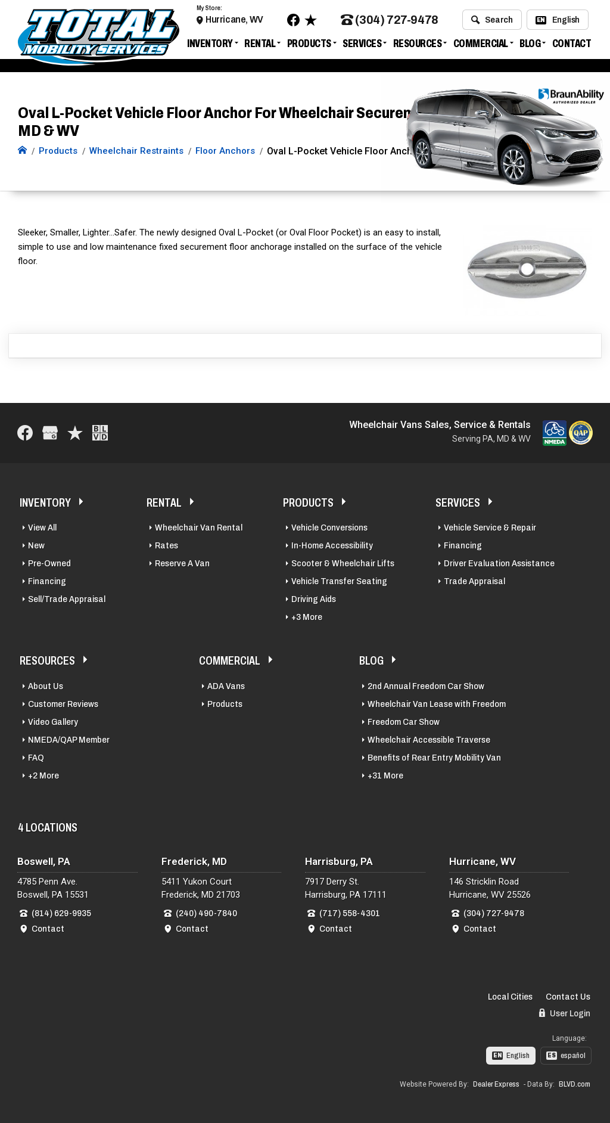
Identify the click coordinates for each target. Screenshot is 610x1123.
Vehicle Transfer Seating (339, 581)
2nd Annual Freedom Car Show (426, 686)
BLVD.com (574, 1084)
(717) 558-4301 (349, 913)
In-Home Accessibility (332, 545)
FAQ (36, 757)
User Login (564, 1013)
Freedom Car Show (404, 722)
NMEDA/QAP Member (69, 739)
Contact (572, 43)
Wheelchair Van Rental (198, 527)
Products (309, 43)
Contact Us (568, 996)
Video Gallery (53, 722)
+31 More (385, 775)
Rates (166, 545)
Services (362, 43)
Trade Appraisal (474, 581)
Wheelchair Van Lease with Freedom (437, 704)
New (36, 545)
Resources (417, 43)
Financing (47, 581)
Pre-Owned (49, 563)
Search (491, 19)
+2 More (43, 775)
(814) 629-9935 (61, 913)
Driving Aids (313, 599)
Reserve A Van (182, 563)
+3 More (306, 617)
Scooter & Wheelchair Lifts (342, 563)
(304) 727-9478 (389, 20)
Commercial (480, 43)
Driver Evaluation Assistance (499, 563)
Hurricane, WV (234, 19)
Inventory (210, 43)
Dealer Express (496, 1084)
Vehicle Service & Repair (490, 527)
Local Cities (510, 996)
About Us (45, 686)
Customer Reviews (63, 704)
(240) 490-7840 (206, 913)
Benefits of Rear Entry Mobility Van (434, 757)
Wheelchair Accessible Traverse (429, 739)
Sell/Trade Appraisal (66, 599)
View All (42, 527)
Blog (529, 43)
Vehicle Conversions (329, 527)
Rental (259, 43)
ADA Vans (226, 686)
